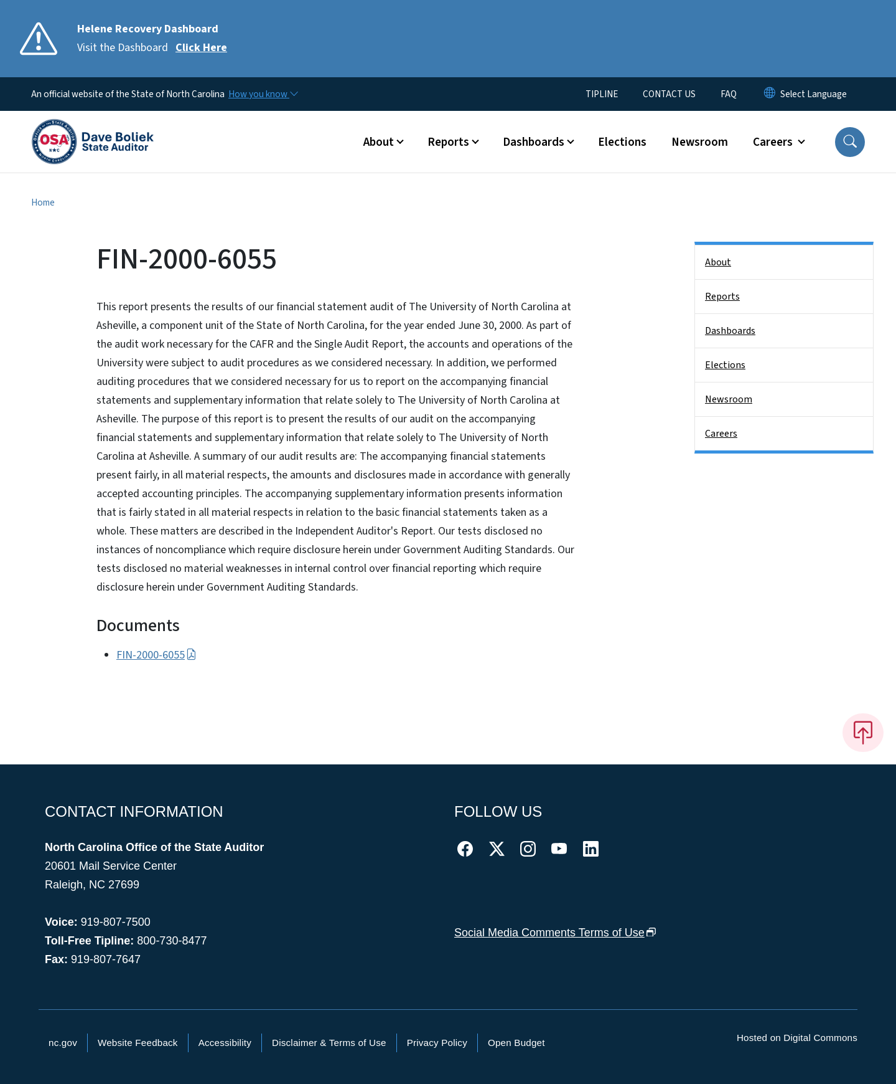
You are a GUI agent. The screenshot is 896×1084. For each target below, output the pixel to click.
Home (43, 202)
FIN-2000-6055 (156, 655)
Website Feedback (138, 1042)
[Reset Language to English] (769, 94)
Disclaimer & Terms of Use (329, 1042)
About (718, 262)
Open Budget (516, 1042)
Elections (622, 142)
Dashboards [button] (533, 142)
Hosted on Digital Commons (797, 1037)
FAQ (729, 94)
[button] (850, 142)
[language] (813, 94)
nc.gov (63, 1042)
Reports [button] (448, 142)
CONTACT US (669, 94)
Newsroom (699, 142)
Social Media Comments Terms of (555, 932)
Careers (721, 433)
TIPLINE (602, 94)
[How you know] (262, 94)
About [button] (378, 142)
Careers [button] (774, 142)
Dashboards (730, 331)
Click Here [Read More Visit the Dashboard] (201, 47)
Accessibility (224, 1042)
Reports (722, 296)
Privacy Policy (437, 1042)
